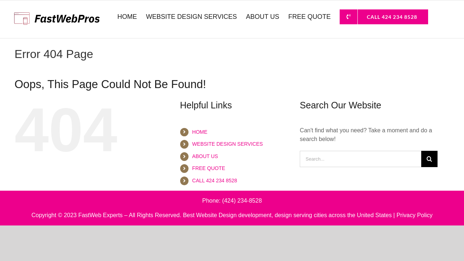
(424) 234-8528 (242, 201)
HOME (199, 132)
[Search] (429, 159)
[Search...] (360, 159)
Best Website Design (210, 215)
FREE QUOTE (208, 168)
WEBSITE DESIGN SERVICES (227, 144)
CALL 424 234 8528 (214, 180)
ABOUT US (205, 156)
